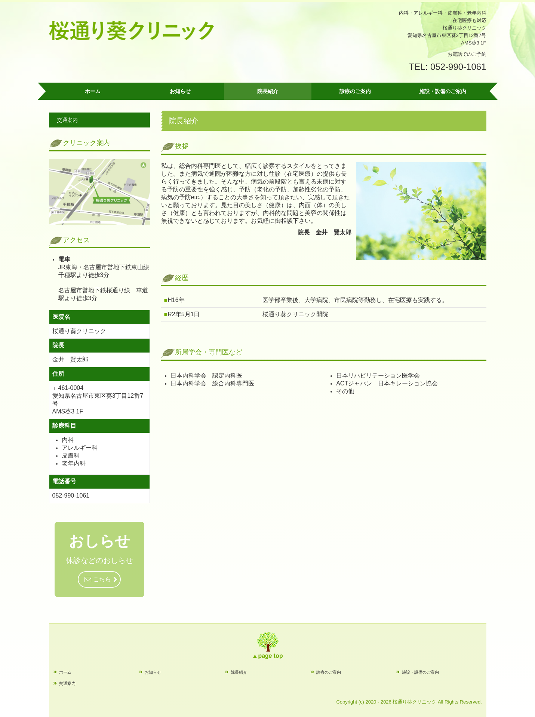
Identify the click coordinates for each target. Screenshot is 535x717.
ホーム (93, 91)
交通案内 (67, 120)
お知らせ (180, 91)
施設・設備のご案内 (442, 91)
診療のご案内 (355, 91)
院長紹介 (267, 91)
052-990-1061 (458, 67)
